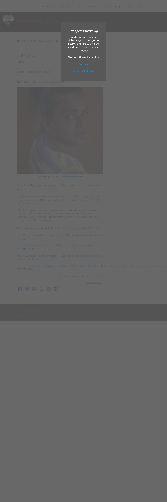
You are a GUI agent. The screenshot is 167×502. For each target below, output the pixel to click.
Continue (83, 64)
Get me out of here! (83, 71)
